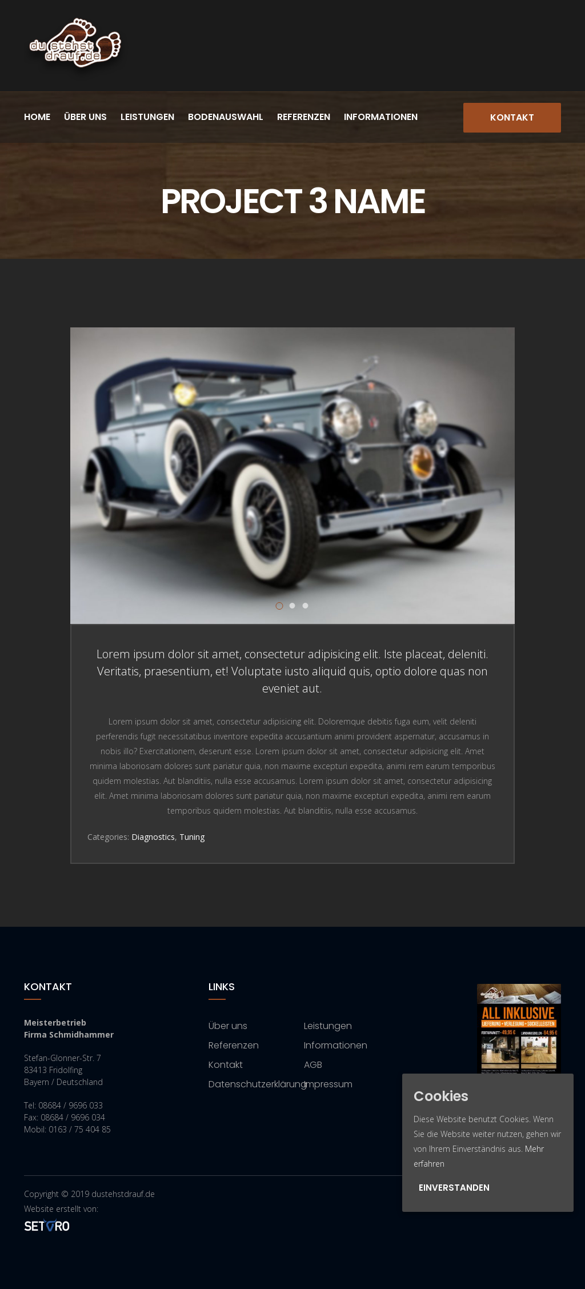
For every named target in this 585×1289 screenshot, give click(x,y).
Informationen (381, 116)
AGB (313, 1064)
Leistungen (147, 116)
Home (37, 116)
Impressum (328, 1084)
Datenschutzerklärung (258, 1084)
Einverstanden (454, 1188)
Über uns (85, 116)
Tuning (192, 836)
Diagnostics (153, 836)
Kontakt (512, 117)
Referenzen (303, 116)
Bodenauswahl (225, 116)
